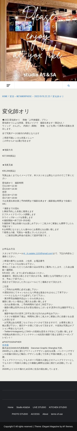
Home (10, 407)
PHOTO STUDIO (20, 414)
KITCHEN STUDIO (58, 407)
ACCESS (35, 414)
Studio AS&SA (23, 407)
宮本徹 (5, 345)
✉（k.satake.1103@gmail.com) (38, 253)
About (45, 414)
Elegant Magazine (50, 426)
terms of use (57, 414)
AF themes (67, 426)
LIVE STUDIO (39, 407)
